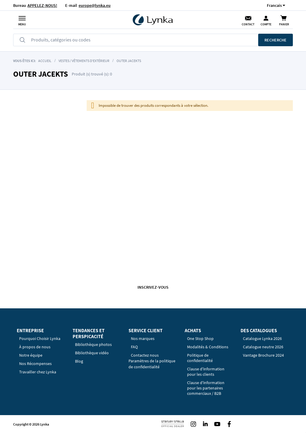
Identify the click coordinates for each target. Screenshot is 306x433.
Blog (79, 361)
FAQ (134, 347)
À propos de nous (35, 347)
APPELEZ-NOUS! (42, 5)
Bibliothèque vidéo (92, 352)
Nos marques (142, 338)
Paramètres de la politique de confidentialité (151, 363)
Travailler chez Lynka (37, 372)
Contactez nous (145, 355)
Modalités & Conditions (207, 347)
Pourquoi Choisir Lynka (39, 338)
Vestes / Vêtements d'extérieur (84, 60)
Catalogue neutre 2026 (263, 347)
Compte (266, 24)
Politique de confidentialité (200, 357)
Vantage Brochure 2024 (263, 355)
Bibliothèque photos (93, 344)
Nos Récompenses (35, 363)
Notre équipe (30, 355)
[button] (274, 5)
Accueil (44, 60)
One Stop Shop (200, 338)
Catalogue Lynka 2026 (262, 338)
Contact (248, 24)
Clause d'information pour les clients (205, 371)
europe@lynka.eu (95, 5)
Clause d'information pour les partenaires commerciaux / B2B (205, 388)
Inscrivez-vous (153, 287)
